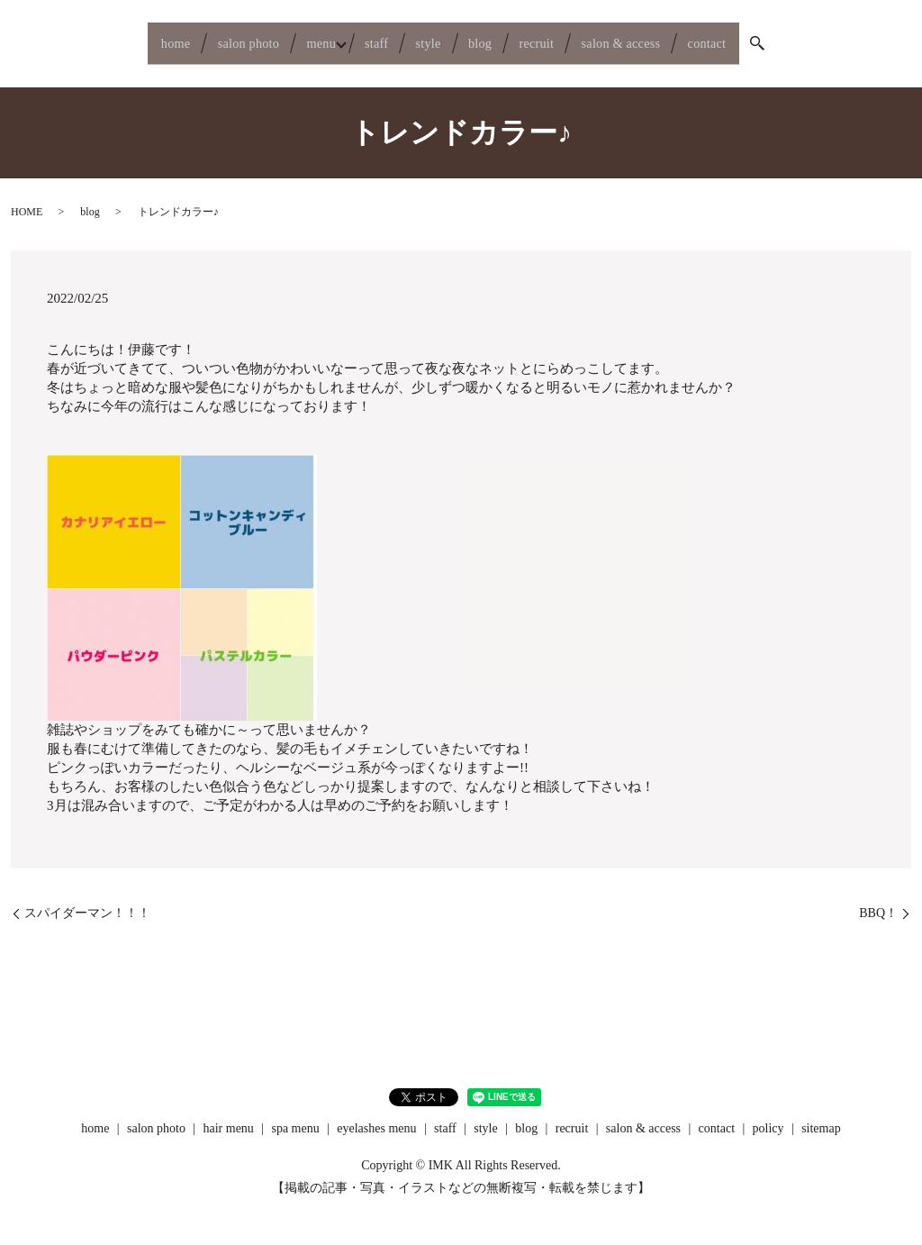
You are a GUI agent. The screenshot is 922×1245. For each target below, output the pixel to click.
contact (767, 37)
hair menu (228, 1115)
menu (290, 37)
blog (491, 37)
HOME (26, 200)
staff (362, 37)
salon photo (202, 37)
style (427, 37)
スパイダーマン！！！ (87, 900)
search (825, 37)
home (114, 37)
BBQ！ (878, 900)
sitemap (821, 1115)
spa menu (295, 1115)
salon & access (663, 37)
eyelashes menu (376, 1115)
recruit (561, 37)
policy (768, 1115)
